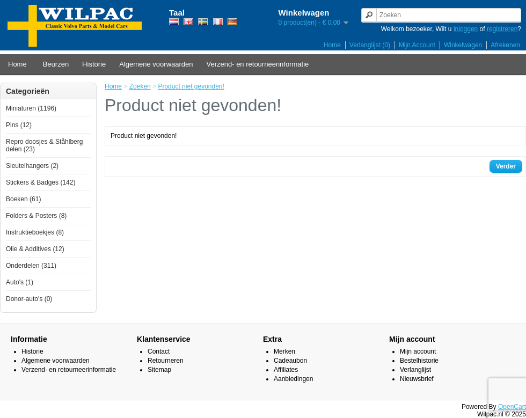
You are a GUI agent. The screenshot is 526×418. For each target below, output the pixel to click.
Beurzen (56, 64)
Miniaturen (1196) (31, 108)
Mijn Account (417, 45)
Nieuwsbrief (417, 379)
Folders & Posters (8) (36, 215)
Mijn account (418, 351)
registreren (502, 29)
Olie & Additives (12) (35, 249)
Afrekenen (505, 45)
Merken (284, 351)
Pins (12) (19, 125)
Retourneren (166, 360)
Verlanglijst (415, 369)
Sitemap (159, 369)
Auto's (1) (19, 282)
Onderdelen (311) (31, 265)
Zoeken (140, 86)
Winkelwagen (463, 45)
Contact (159, 351)
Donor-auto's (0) (29, 299)
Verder (506, 166)
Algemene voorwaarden (156, 64)
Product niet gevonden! (191, 86)
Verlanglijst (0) (369, 45)
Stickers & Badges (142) (40, 182)
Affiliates (286, 369)
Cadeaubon (290, 360)
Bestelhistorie (419, 360)
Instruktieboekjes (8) (35, 232)
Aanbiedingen (293, 379)
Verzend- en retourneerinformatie (258, 64)
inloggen (466, 29)
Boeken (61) (23, 199)
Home (332, 45)
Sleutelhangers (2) (32, 166)
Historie (94, 64)
